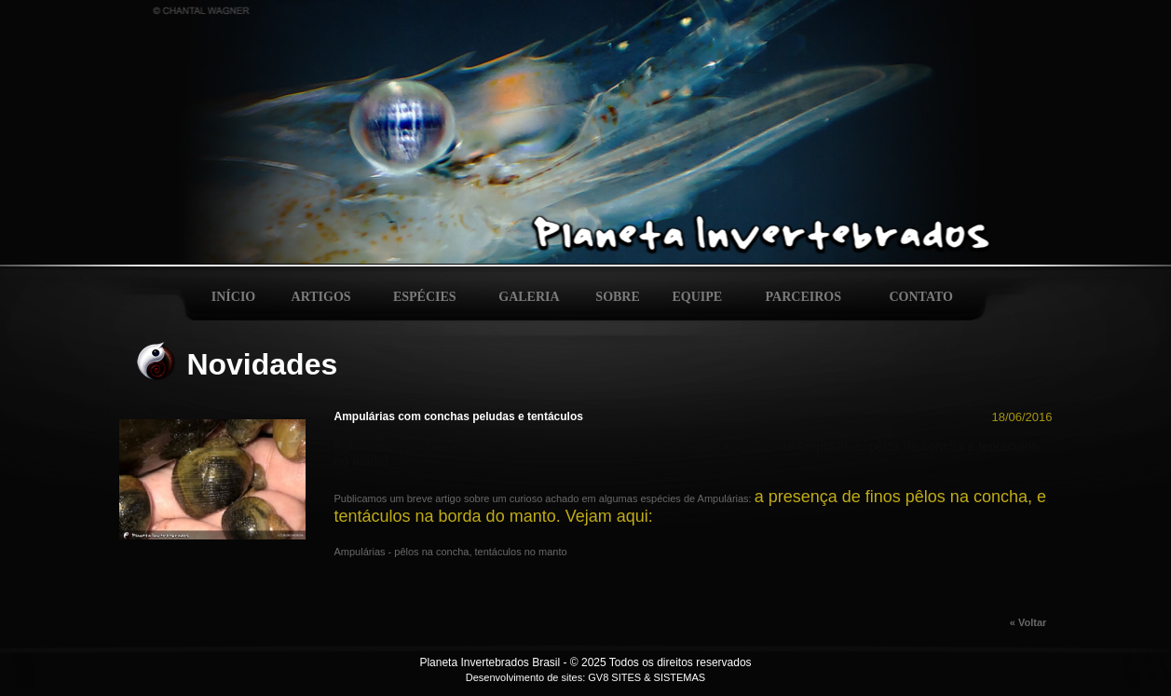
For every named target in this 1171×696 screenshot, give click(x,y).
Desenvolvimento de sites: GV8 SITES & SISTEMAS (585, 677)
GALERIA (528, 297)
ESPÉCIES (424, 297)
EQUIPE (698, 297)
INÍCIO (233, 297)
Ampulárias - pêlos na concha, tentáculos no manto (450, 551)
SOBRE (617, 297)
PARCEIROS (803, 297)
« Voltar (1031, 622)
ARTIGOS (321, 297)
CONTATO (921, 297)
